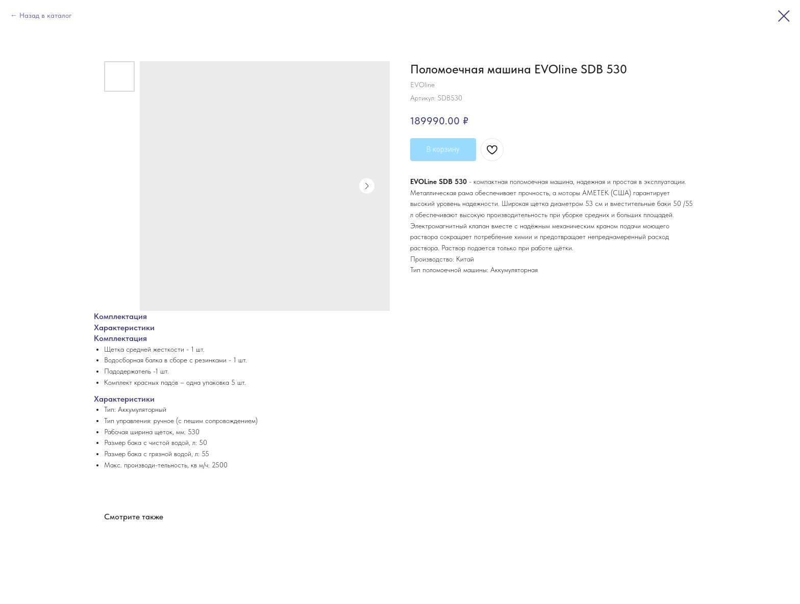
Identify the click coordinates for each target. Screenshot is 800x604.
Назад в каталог (45, 15)
